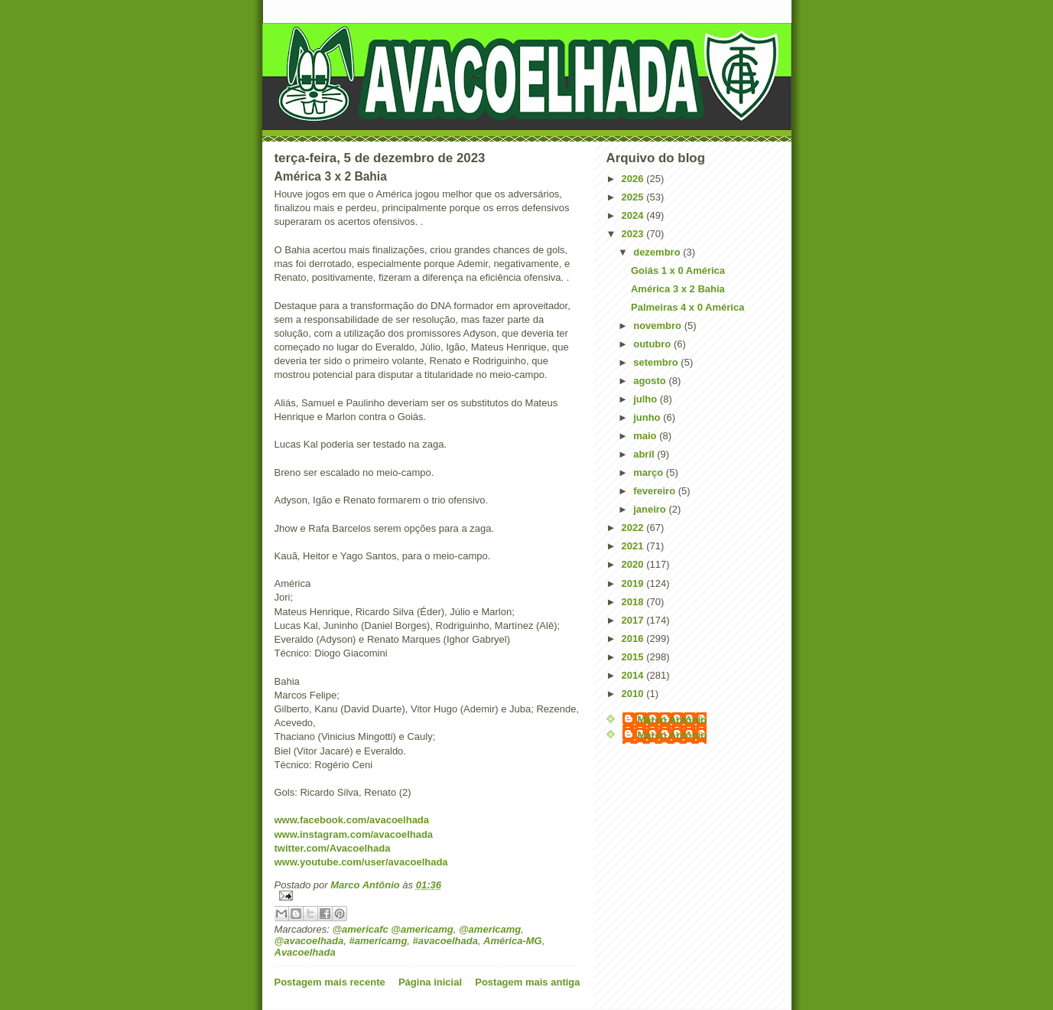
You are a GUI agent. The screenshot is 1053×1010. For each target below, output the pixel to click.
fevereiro (655, 491)
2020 (634, 564)
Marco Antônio (672, 719)
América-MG (512, 940)
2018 (634, 602)
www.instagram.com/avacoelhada (354, 834)
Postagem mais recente (330, 982)
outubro (653, 344)
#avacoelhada (445, 940)
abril (645, 454)
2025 (634, 197)
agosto (650, 380)
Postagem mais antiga (527, 982)
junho (648, 417)
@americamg (490, 929)
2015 (634, 657)
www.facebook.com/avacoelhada (352, 820)
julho (646, 399)
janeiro (650, 509)
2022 (634, 527)
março (649, 472)
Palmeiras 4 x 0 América (687, 307)
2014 (634, 675)
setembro (657, 362)
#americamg (378, 940)
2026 (634, 178)
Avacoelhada (305, 952)
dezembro (658, 252)
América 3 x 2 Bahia (678, 289)
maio (646, 435)
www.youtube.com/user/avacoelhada (361, 862)
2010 (634, 693)
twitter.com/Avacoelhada (333, 848)
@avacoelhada (309, 940)
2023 (634, 233)
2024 (634, 215)
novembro (658, 325)
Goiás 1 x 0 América (678, 270)
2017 (634, 620)
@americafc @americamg (392, 929)
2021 (634, 546)
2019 (634, 583)
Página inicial (430, 982)
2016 (634, 638)
